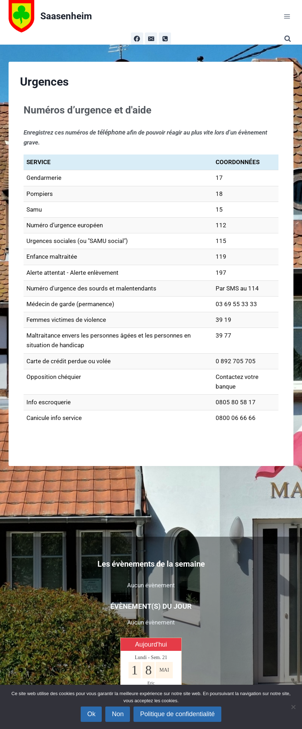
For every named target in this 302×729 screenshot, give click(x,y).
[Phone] (165, 38)
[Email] (151, 38)
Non (118, 714)
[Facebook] (137, 38)
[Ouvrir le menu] (286, 16)
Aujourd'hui (151, 644)
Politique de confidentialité (177, 714)
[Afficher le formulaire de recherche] (288, 38)
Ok (91, 714)
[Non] (293, 706)
